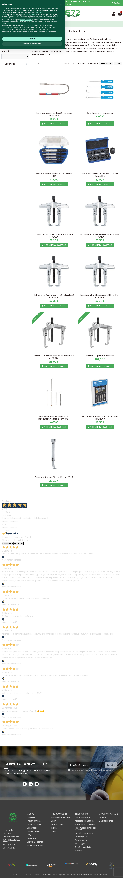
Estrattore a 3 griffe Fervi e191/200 (99, 355)
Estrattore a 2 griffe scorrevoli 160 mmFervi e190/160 (54, 296)
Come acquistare (82, 817)
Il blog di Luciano (34, 824)
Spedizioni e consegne (85, 824)
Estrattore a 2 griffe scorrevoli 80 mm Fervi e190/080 (53, 235)
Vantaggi (103, 817)
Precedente (7, 543)
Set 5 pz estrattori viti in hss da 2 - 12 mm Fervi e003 (100, 417)
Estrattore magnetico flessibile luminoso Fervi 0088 (54, 114)
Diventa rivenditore (108, 821)
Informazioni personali (61, 817)
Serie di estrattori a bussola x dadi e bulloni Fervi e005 (100, 174)
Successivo (18, 543)
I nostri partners (34, 821)
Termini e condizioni (83, 847)
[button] (61, 834)
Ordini (53, 821)
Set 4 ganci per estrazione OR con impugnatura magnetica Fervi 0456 (53, 417)
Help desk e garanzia (84, 833)
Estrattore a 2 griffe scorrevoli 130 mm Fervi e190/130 (100, 235)
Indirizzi (54, 828)
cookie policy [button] (38, 842)
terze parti (32, 843)
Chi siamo (31, 817)
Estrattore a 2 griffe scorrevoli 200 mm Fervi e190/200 (100, 296)
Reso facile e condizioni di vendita (85, 829)
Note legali (80, 843)
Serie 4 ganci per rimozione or (100, 113)
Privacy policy (81, 836)
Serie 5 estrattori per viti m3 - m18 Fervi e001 (54, 174)
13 (117, 63)
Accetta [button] (32, 868)
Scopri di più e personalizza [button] (32, 873)
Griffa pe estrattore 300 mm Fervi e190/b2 (54, 477)
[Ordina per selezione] (106, 63)
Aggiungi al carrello (54, 123)
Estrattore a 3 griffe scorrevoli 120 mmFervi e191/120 (54, 356)
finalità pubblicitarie (26, 849)
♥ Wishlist (115, 3)
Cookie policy (81, 840)
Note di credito (57, 824)
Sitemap (78, 850)
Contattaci (32, 828)
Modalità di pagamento (85, 821)
